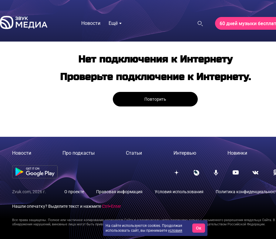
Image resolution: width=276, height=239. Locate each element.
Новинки (237, 153)
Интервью (184, 153)
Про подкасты (78, 153)
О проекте (74, 191)
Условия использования (179, 191)
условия (175, 230)
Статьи (134, 153)
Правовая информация (119, 191)
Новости (21, 153)
